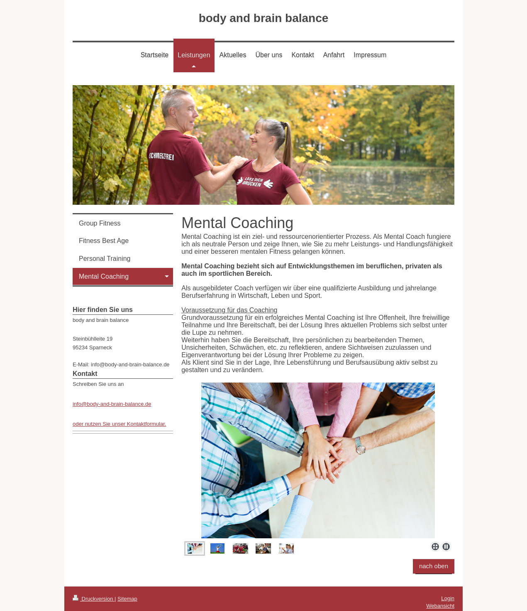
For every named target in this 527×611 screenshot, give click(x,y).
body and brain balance (264, 18)
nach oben (433, 565)
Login (447, 598)
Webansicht (440, 606)
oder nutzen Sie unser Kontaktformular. (119, 424)
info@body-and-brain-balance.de (112, 404)
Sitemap (127, 599)
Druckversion (94, 599)
